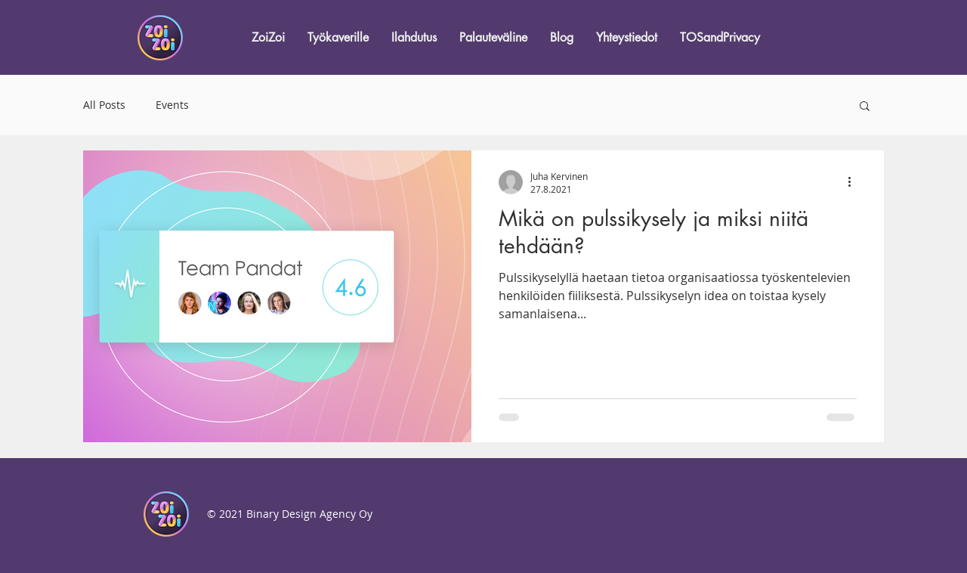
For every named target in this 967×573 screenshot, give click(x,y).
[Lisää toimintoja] (854, 182)
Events (172, 105)
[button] (864, 107)
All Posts (104, 105)
